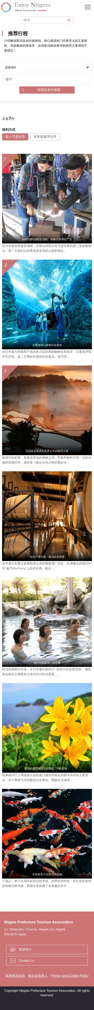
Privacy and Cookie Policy (70, 975)
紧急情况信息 (15, 975)
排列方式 (8, 129)
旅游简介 (25, 949)
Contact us (26, 960)
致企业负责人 (38, 975)
